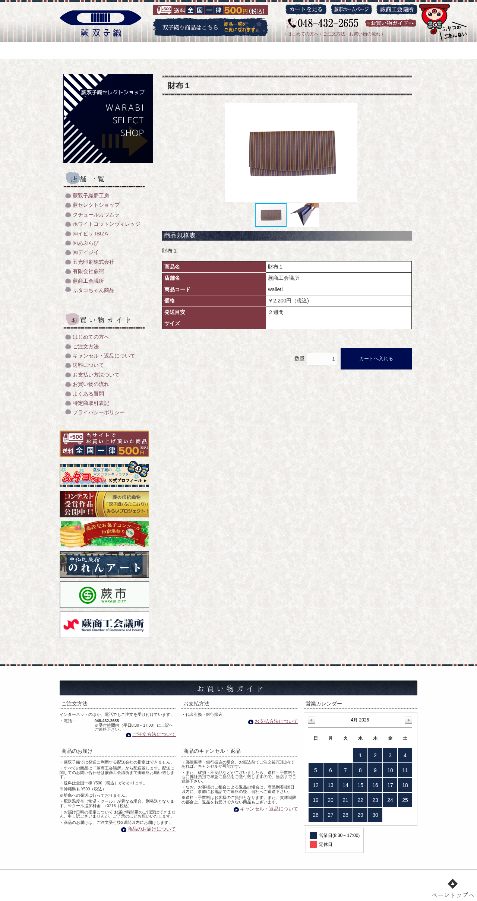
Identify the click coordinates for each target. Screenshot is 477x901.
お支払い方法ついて (96, 375)
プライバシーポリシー (99, 412)
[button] (355, 153)
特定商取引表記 (91, 403)
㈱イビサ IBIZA (90, 234)
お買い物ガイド (301, 877)
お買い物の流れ (364, 34)
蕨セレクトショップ (96, 205)
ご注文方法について (154, 734)
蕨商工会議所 (88, 281)
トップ (121, 877)
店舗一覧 (257, 877)
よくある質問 (88, 394)
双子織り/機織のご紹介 (170, 877)
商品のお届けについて (151, 829)
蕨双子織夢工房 (91, 196)
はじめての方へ (303, 34)
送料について (88, 365)
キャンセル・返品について (104, 356)
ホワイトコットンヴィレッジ (106, 224)
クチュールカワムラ (96, 215)
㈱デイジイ (86, 252)
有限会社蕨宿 (88, 271)
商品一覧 (221, 877)
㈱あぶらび (86, 243)
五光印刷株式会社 (93, 262)
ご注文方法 (334, 34)
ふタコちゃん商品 (93, 290)
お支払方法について (276, 721)
